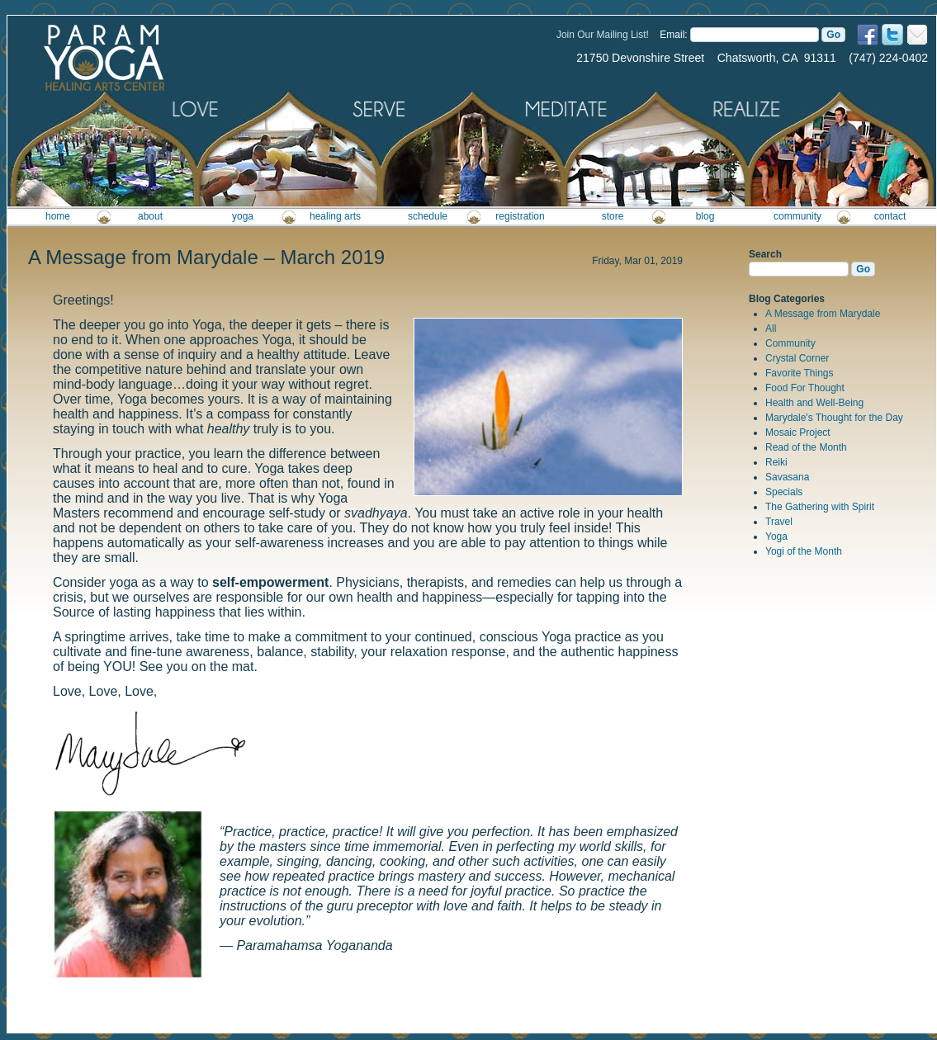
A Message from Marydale (822, 313)
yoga (242, 216)
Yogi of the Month (803, 551)
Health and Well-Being (814, 403)
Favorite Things (799, 373)
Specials (783, 492)
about (150, 216)
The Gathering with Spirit (819, 507)
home (57, 216)
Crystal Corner (797, 358)
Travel (779, 521)
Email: (673, 34)
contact (890, 216)
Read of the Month (806, 447)
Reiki (776, 462)
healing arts (335, 216)
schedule (427, 216)
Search (765, 254)
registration (519, 216)
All (770, 328)
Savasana (787, 477)
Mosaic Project (798, 432)
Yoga (776, 536)
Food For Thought (805, 388)
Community (790, 343)
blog (705, 216)
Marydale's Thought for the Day (834, 417)
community (797, 216)
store (613, 216)
